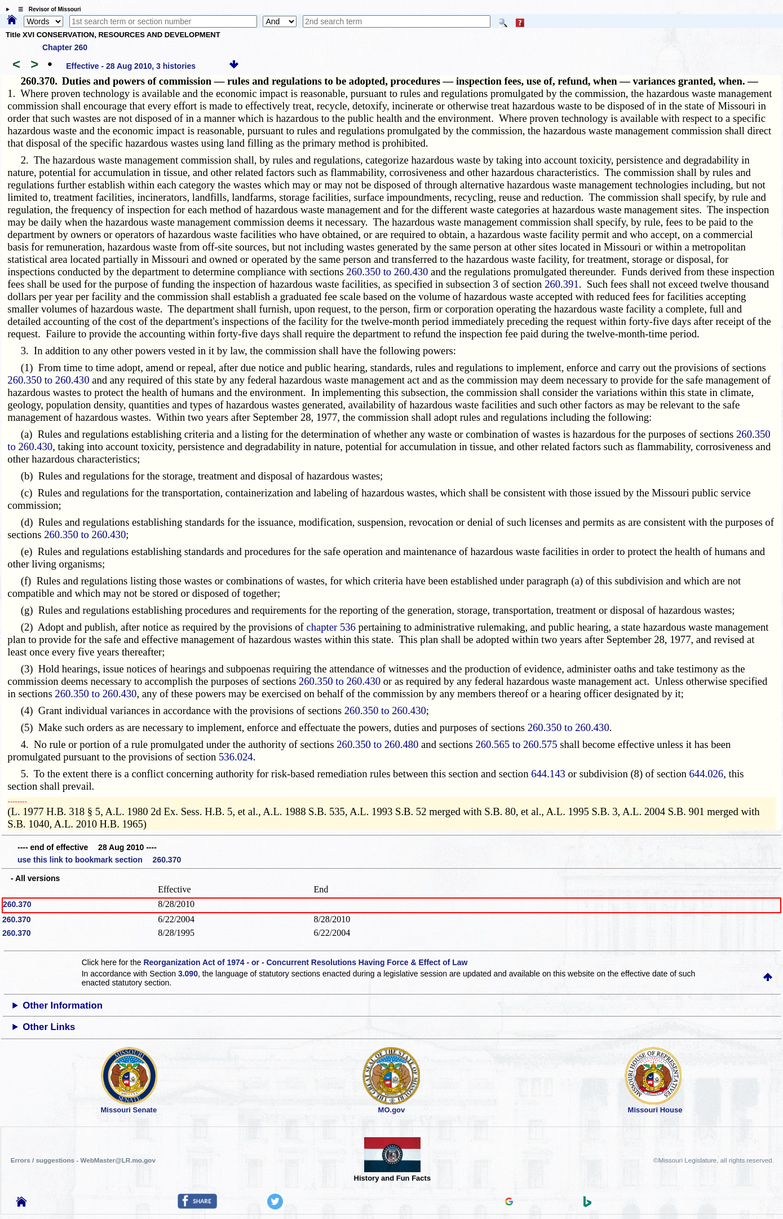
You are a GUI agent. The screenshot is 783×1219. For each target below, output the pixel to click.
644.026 (706, 774)
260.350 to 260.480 (377, 744)
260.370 (17, 904)
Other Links (49, 1027)
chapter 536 (331, 627)
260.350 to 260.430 (387, 272)
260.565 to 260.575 (516, 744)
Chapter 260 (64, 47)
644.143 (548, 774)
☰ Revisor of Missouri (46, 9)
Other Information (63, 1005)
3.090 (188, 973)
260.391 (562, 284)
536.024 (236, 757)
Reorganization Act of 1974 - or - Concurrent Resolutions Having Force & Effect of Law (305, 962)
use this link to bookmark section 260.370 (99, 859)
